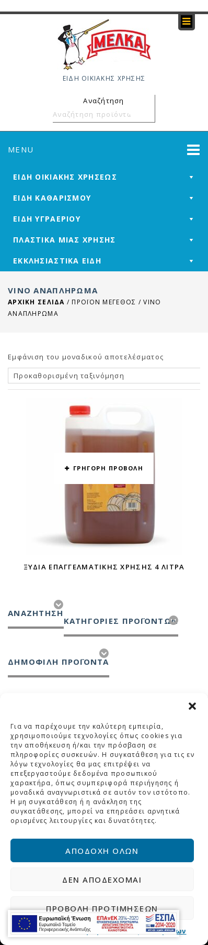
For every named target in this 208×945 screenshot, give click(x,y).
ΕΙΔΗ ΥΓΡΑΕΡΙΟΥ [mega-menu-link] (46, 219)
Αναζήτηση (145, 114)
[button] (192, 706)
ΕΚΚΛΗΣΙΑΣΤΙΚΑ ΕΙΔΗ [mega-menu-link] (57, 261)
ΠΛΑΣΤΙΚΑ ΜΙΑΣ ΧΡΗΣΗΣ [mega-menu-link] (64, 240)
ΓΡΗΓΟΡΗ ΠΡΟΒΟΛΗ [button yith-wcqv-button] (108, 468)
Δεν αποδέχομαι (102, 879)
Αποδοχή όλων (101, 850)
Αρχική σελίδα (36, 302)
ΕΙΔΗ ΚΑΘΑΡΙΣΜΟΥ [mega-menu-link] (52, 198)
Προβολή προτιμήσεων (102, 908)
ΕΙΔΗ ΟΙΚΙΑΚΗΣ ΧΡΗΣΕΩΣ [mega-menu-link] (65, 177)
